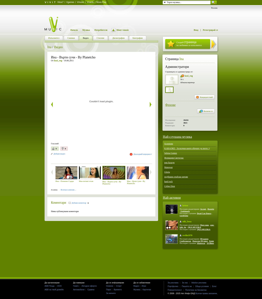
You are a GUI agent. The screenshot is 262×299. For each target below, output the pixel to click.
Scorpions (168, 143)
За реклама (173, 283)
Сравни (90, 289)
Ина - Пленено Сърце (64, 181)
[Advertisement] (93, 159)
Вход (196, 30)
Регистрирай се (210, 30)
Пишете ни (187, 286)
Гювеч (76, 286)
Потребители (100, 30)
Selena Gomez (170, 153)
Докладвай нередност (142, 154)
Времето (118, 289)
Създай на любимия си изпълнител (189, 43)
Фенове (170, 105)
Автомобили (79, 289)
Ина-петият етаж (86, 181)
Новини (109, 286)
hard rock (168, 181)
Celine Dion (169, 186)
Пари (108, 289)
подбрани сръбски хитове (176, 177)
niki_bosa (186, 221)
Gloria (167, 172)
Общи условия (202, 286)
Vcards (90, 2)
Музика (86, 30)
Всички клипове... (68, 190)
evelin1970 (187, 235)
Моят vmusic (122, 30)
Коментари (58, 202)
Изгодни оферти (89, 286)
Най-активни (172, 198)
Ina (49, 47)
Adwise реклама (198, 283)
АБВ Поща (49, 286)
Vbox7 (60, 2)
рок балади (169, 162)
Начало (74, 30)
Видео (58, 47)
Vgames (70, 2)
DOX (59, 286)
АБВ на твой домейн (54, 289)
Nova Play (101, 2)
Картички (146, 289)
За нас (185, 283)
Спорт (119, 286)
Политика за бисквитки (196, 290)
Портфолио (173, 286)
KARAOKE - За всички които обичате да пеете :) (187, 148)
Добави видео (59, 154)
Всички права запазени (206, 293)
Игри (144, 286)
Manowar (168, 167)
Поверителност (175, 290)
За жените (111, 293)
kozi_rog (189, 76)
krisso (185, 205)
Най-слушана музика (177, 137)
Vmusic (80, 2)
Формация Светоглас (174, 158)
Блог (214, 286)
